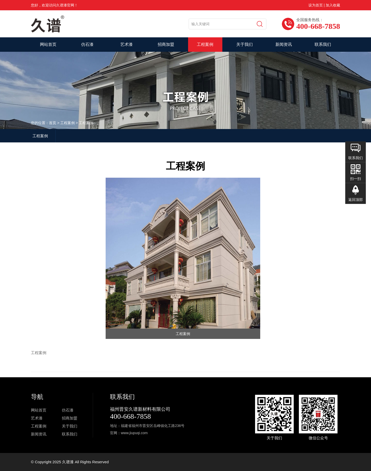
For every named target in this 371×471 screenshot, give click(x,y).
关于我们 (244, 44)
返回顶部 (355, 200)
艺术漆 (126, 44)
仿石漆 (87, 44)
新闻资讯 (283, 44)
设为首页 (315, 5)
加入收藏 (333, 5)
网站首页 (48, 44)
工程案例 (205, 44)
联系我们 (323, 44)
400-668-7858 (130, 416)
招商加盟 (166, 44)
